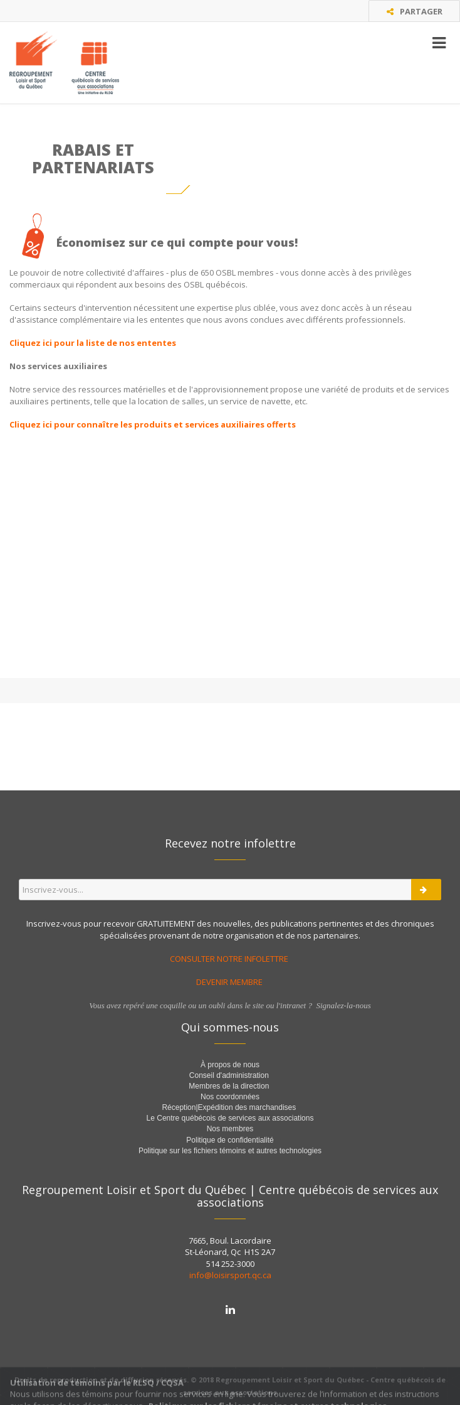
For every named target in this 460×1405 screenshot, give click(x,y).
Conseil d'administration (229, 1075)
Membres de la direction (229, 1086)
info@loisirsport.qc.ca (230, 1275)
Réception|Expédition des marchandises (230, 1107)
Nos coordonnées (230, 1096)
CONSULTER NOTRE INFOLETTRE (230, 958)
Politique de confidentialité (229, 1140)
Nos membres (230, 1128)
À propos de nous (230, 1064)
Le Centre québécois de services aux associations (230, 1118)
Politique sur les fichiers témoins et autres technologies (230, 1150)
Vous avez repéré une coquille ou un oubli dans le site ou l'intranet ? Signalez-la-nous (230, 1005)
